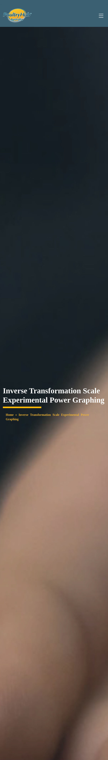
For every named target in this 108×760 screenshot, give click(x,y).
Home (10, 414)
